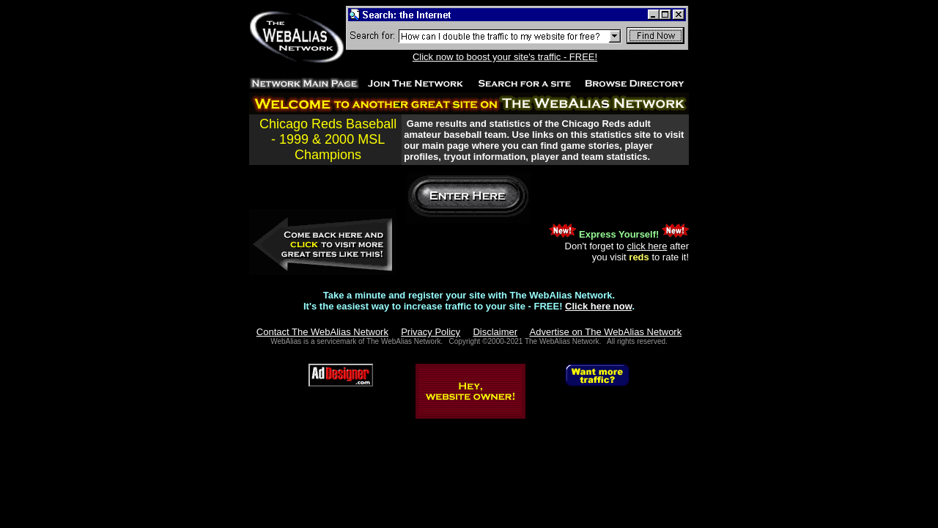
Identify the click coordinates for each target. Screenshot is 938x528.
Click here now (598, 306)
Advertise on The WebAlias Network (606, 331)
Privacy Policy (430, 331)
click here (647, 246)
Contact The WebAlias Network (322, 331)
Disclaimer (495, 331)
